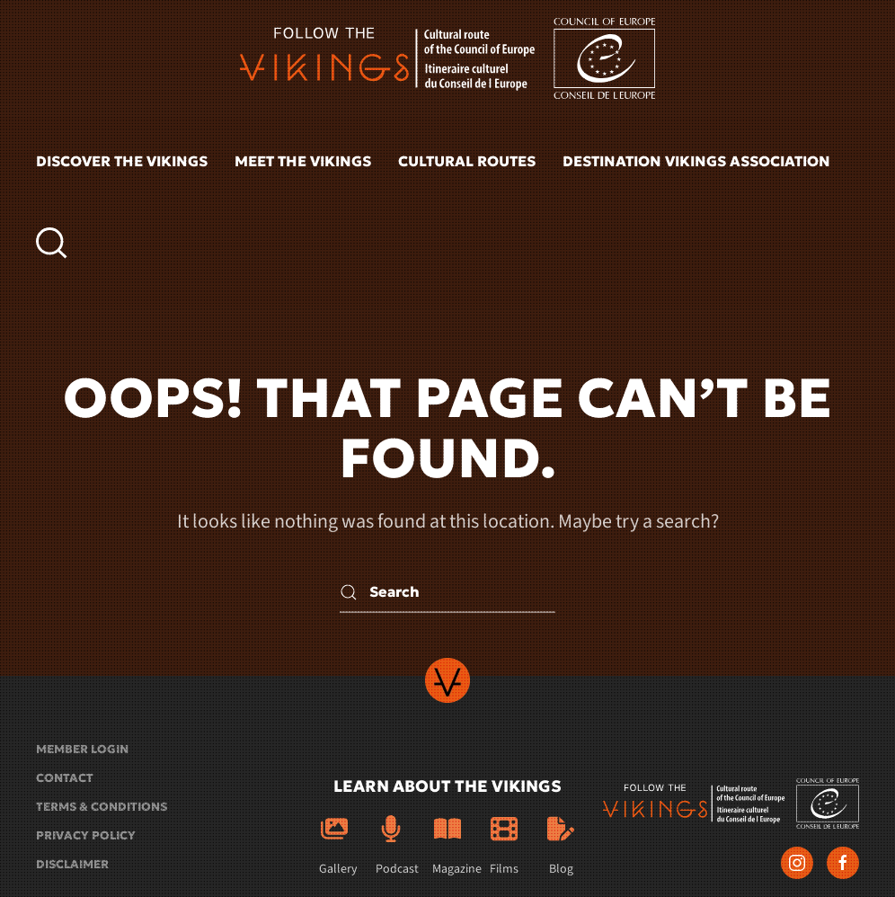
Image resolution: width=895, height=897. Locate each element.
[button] (51, 243)
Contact (64, 778)
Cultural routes (467, 161)
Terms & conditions (101, 806)
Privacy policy (86, 835)
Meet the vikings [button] (303, 161)
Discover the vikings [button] (122, 161)
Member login (82, 749)
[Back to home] (447, 58)
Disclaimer (72, 864)
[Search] (447, 593)
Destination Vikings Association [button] (696, 161)
